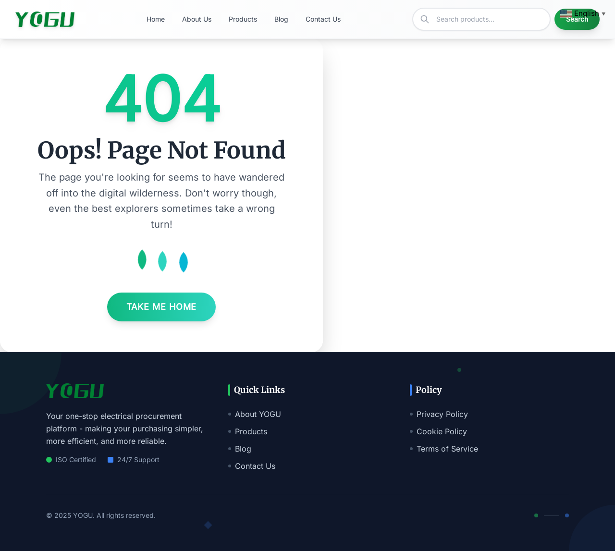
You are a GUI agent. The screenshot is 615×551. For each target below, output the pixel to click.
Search (577, 19)
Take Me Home (161, 307)
